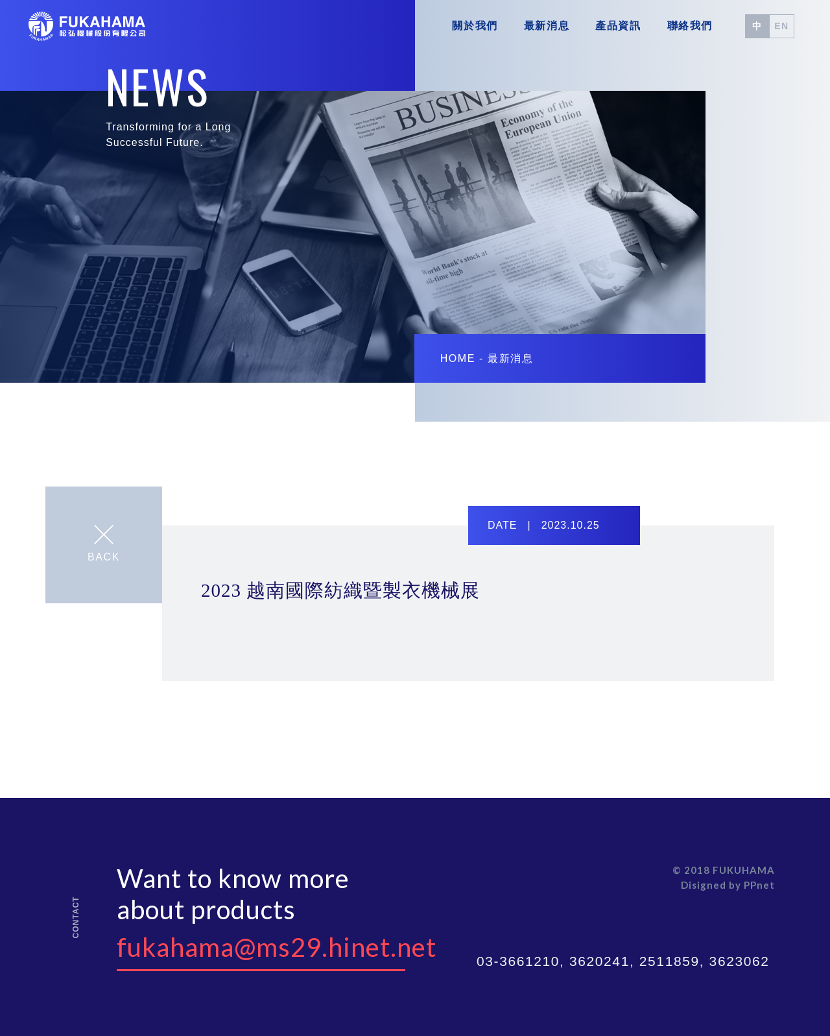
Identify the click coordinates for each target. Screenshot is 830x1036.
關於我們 (474, 25)
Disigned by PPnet (728, 885)
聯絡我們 (690, 25)
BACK (104, 543)
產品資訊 (618, 25)
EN (781, 26)
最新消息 (546, 25)
